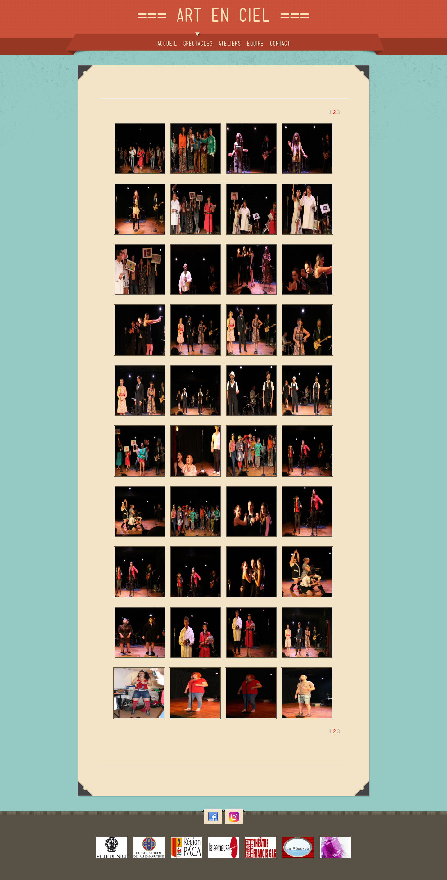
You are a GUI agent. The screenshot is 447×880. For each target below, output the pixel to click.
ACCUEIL (167, 43)
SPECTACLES (197, 40)
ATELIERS (230, 43)
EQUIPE (255, 43)
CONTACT (280, 43)
